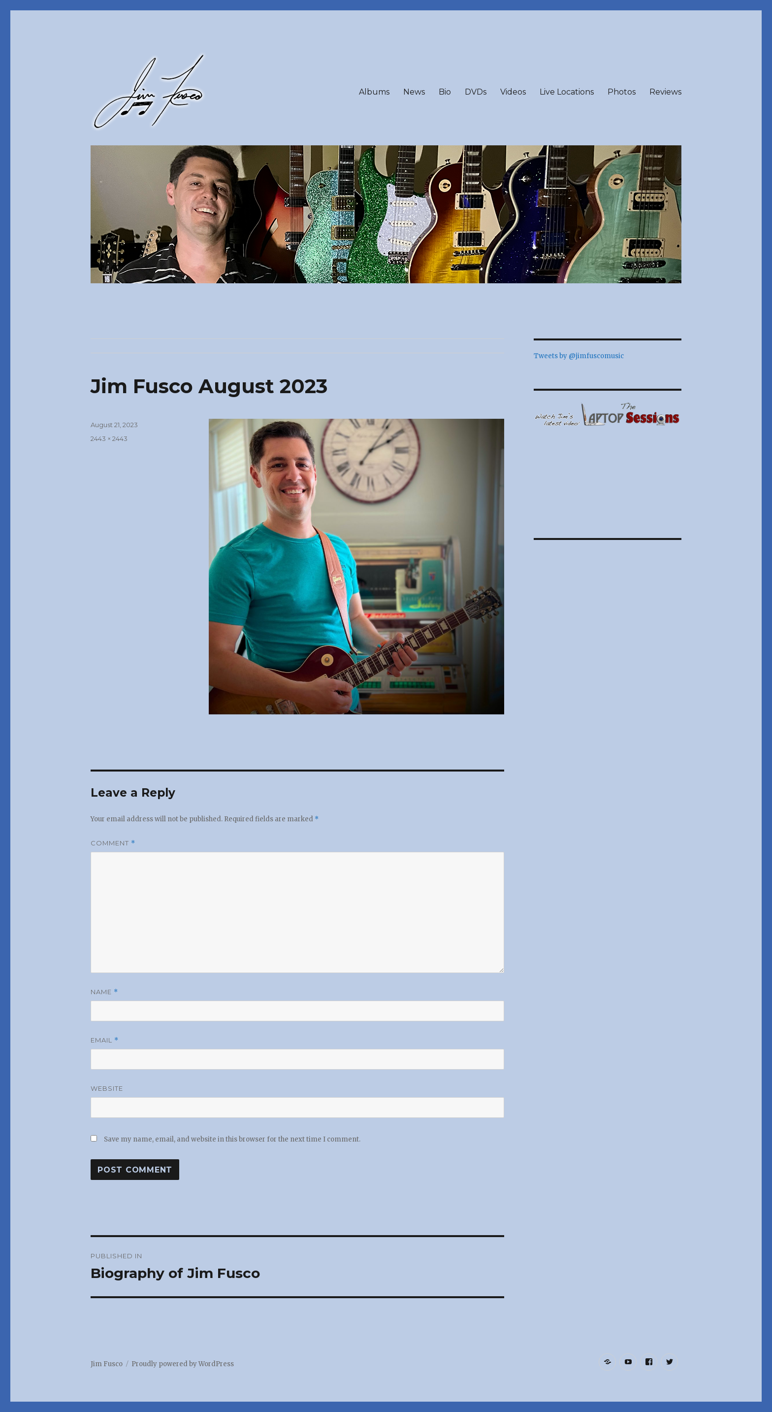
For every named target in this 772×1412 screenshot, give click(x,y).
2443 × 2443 (109, 438)
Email (105, 1040)
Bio (445, 92)
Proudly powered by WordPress (182, 1364)
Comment (113, 843)
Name (104, 992)
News (414, 92)
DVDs (475, 92)
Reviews (665, 92)
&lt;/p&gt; (607, 473)
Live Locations (567, 92)
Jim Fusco (107, 1364)
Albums (374, 92)
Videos (513, 92)
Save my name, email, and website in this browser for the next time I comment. (232, 1139)
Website (107, 1088)
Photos (622, 92)
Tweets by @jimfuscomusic (579, 356)
